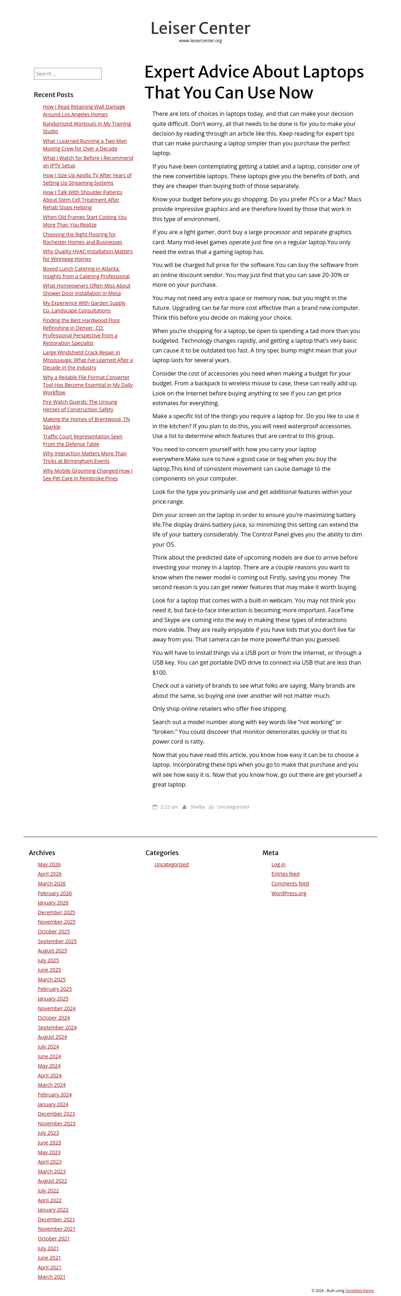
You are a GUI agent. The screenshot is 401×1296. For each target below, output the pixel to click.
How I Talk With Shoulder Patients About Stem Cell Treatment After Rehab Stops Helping (82, 200)
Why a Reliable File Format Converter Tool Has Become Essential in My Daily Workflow (88, 385)
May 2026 (49, 864)
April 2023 (50, 1161)
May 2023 (49, 1152)
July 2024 (48, 1046)
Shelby (197, 807)
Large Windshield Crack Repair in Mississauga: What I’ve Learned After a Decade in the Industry (88, 360)
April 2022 (50, 1200)
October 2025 (54, 931)
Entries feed (285, 873)
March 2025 (52, 979)
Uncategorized (233, 807)
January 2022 (53, 1209)
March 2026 (52, 883)
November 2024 (57, 1008)
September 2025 (57, 941)
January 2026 (53, 902)
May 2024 (49, 1065)
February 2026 (55, 893)
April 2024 (50, 1075)
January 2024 (53, 1104)
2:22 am (169, 807)
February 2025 (55, 988)
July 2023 (48, 1132)
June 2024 (49, 1056)
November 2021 (57, 1228)
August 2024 (52, 1036)
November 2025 (57, 921)
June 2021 (49, 1257)
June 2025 (49, 969)
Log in (278, 864)
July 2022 (48, 1190)
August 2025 (52, 950)
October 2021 (54, 1238)
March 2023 (52, 1171)
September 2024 (57, 1027)
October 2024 (54, 1017)
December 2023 (56, 1113)
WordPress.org (288, 893)
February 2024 (55, 1094)
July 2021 (48, 1248)
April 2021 (50, 1267)
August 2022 (52, 1180)
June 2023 (49, 1142)
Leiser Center (201, 28)
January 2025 (53, 998)
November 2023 (57, 1123)
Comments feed (290, 883)
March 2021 (52, 1276)
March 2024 (52, 1084)
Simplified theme (359, 1290)
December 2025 (56, 912)
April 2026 (50, 873)
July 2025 (48, 960)
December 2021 (56, 1219)
